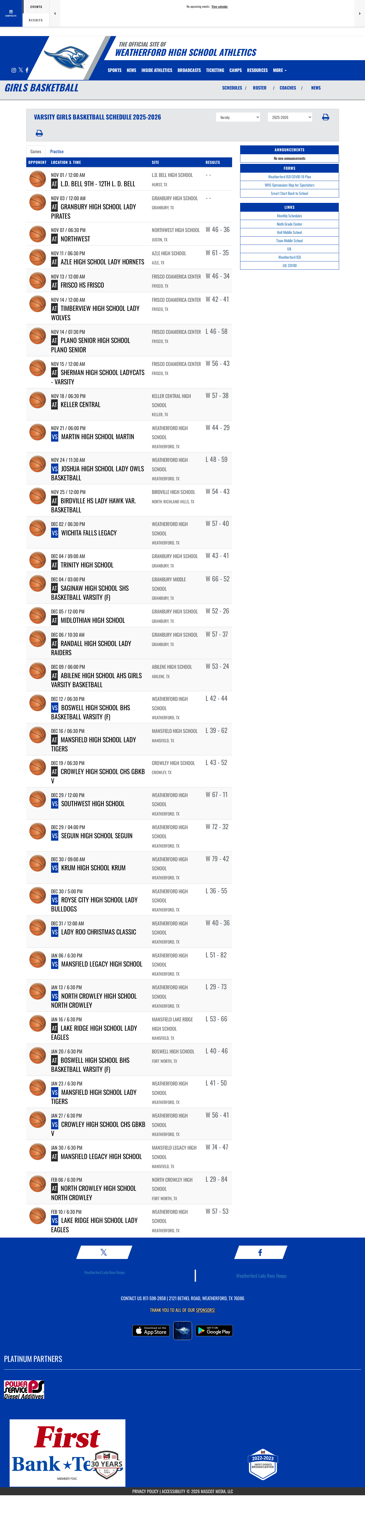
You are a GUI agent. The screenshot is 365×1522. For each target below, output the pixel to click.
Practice (57, 151)
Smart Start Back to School (289, 193)
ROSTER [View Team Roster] (260, 87)
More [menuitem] (280, 70)
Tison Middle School (289, 240)
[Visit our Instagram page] (14, 70)
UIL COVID (290, 265)
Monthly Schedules (289, 215)
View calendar (220, 6)
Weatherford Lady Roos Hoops (104, 1272)
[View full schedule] (11, 13)
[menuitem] (131, 70)
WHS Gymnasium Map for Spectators (289, 185)
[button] (325, 117)
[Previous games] (54, 13)
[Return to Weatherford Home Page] (66, 57)
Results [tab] (36, 20)
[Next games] (359, 13)
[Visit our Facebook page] (26, 70)
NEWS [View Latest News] (316, 87)
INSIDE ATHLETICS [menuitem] (156, 70)
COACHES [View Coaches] (288, 87)
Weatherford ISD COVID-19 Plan (289, 176)
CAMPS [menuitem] (235, 70)
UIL (289, 249)
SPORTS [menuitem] (114, 70)
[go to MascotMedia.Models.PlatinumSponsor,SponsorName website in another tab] (182, 1390)
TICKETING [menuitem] (215, 70)
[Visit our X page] (21, 70)
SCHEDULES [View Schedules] (232, 87)
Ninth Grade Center (289, 224)
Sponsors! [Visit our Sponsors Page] (205, 1310)
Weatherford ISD (289, 257)
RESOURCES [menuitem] (257, 70)
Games (35, 151)
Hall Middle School (289, 232)
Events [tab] (36, 7)
